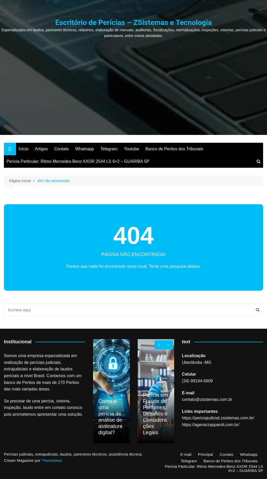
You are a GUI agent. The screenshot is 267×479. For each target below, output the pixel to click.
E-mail (185, 454)
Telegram (109, 149)
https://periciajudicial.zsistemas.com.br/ (218, 418)
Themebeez (51, 460)
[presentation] (159, 345)
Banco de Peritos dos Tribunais (174, 149)
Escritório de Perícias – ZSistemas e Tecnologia (133, 22)
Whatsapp (84, 149)
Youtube (131, 149)
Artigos (41, 149)
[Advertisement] (133, 77)
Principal (205, 454)
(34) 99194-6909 (197, 381)
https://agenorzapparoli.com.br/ (211, 424)
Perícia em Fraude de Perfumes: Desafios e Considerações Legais (155, 413)
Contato (61, 149)
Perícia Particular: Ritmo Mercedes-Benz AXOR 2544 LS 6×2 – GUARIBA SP (78, 161)
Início (23, 149)
